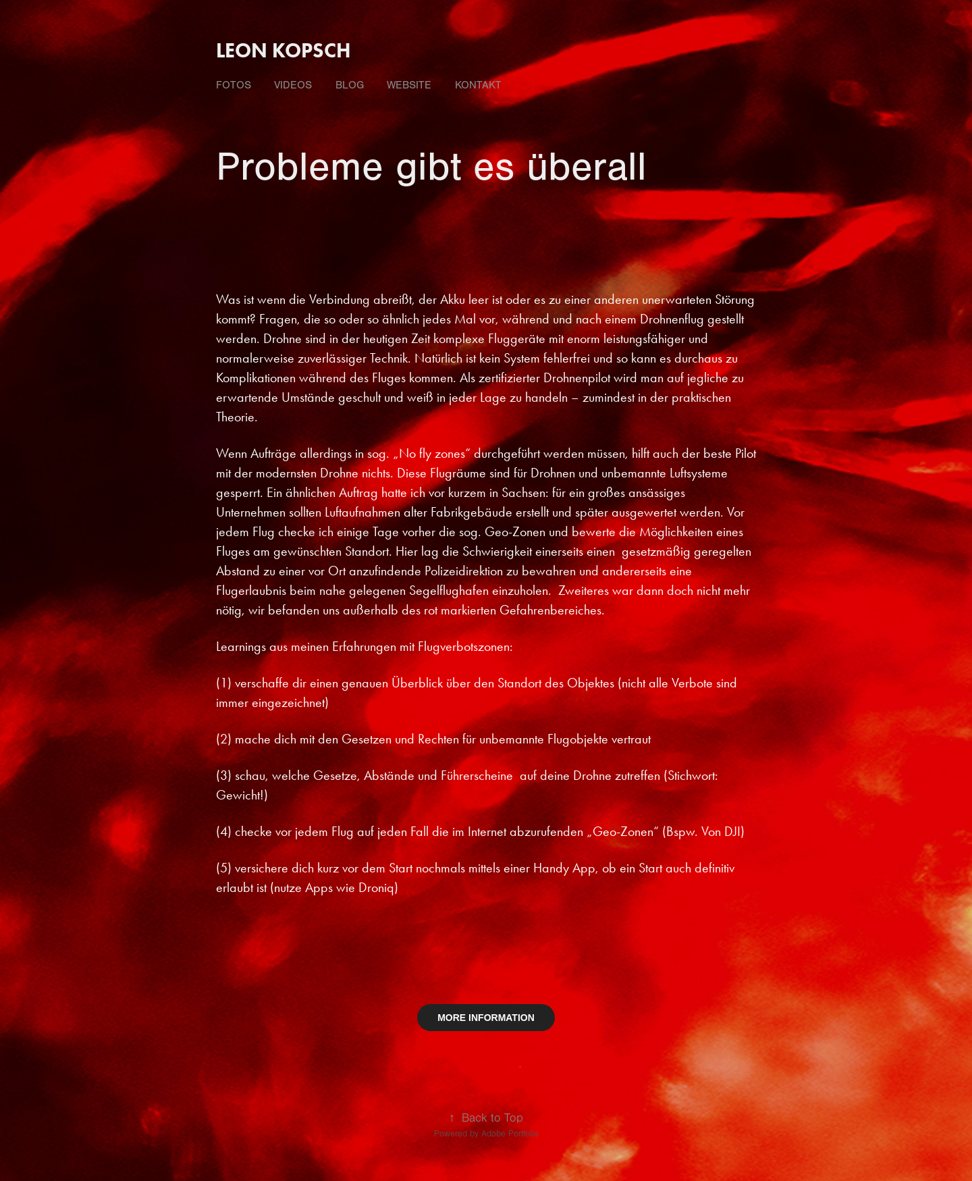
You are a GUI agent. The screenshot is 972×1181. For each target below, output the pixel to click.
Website (409, 85)
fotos (233, 85)
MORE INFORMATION (486, 1017)
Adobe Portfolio (510, 1133)
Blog (349, 85)
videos (293, 85)
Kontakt (478, 85)
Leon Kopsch (283, 50)
